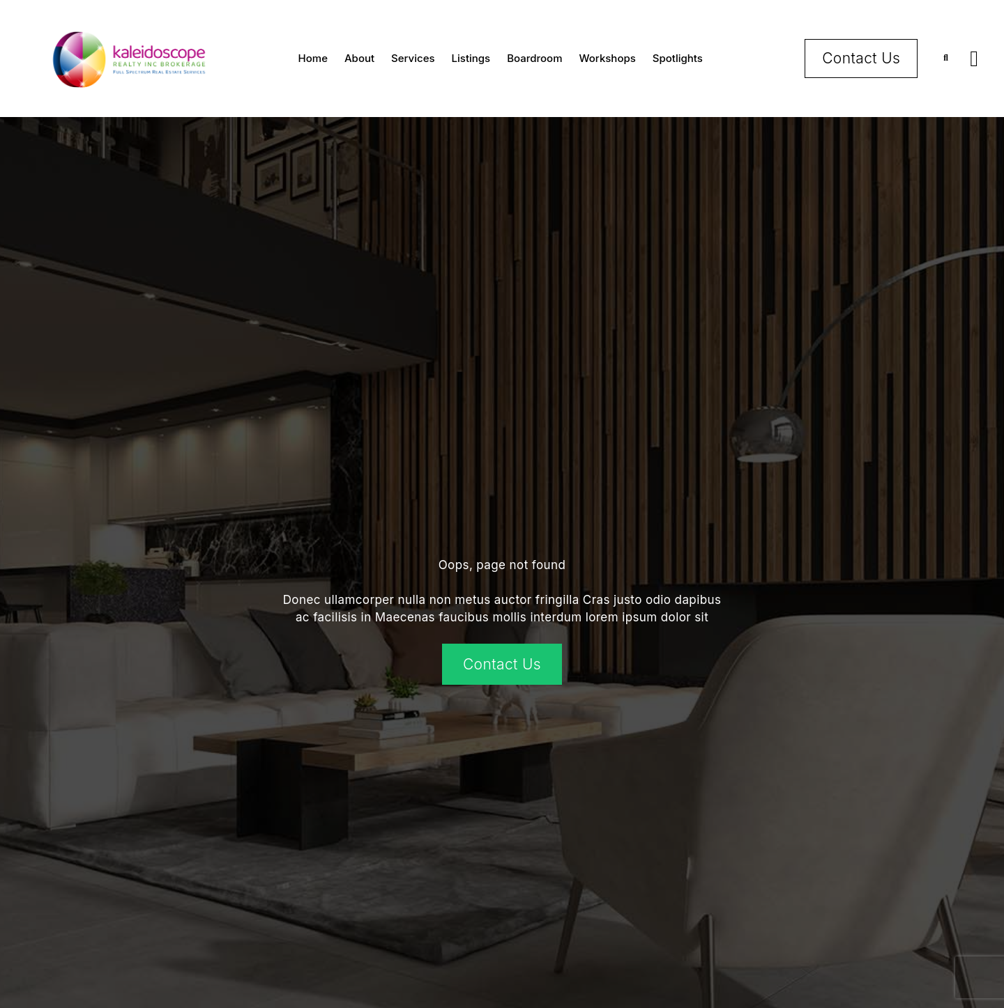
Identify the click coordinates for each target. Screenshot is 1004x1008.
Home (313, 58)
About (359, 58)
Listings (471, 58)
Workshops (607, 58)
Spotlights (678, 58)
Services (412, 58)
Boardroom (534, 58)
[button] (945, 58)
